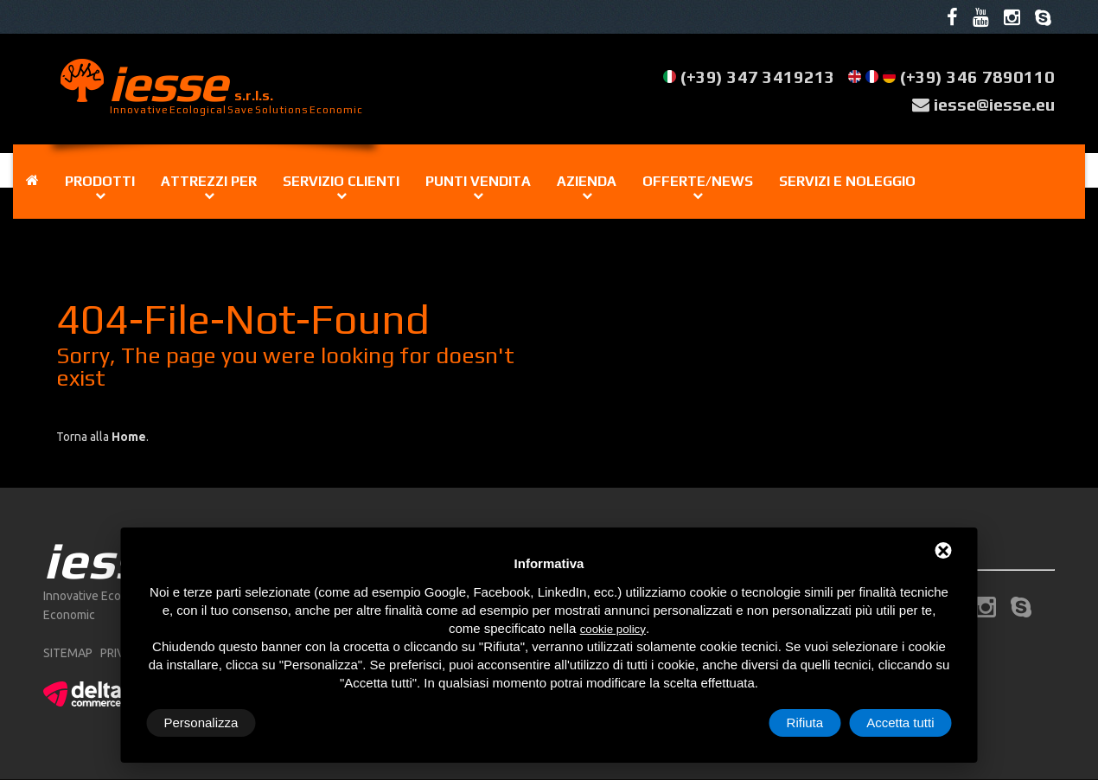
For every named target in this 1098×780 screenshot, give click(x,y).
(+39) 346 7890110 (977, 77)
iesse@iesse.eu (994, 104)
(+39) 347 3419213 (757, 77)
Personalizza (201, 722)
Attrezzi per (209, 181)
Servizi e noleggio (847, 181)
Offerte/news (697, 181)
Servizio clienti (341, 181)
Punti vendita (478, 181)
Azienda (586, 181)
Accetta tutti (900, 722)
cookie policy (613, 629)
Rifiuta (805, 722)
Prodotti (100, 181)
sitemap (68, 654)
